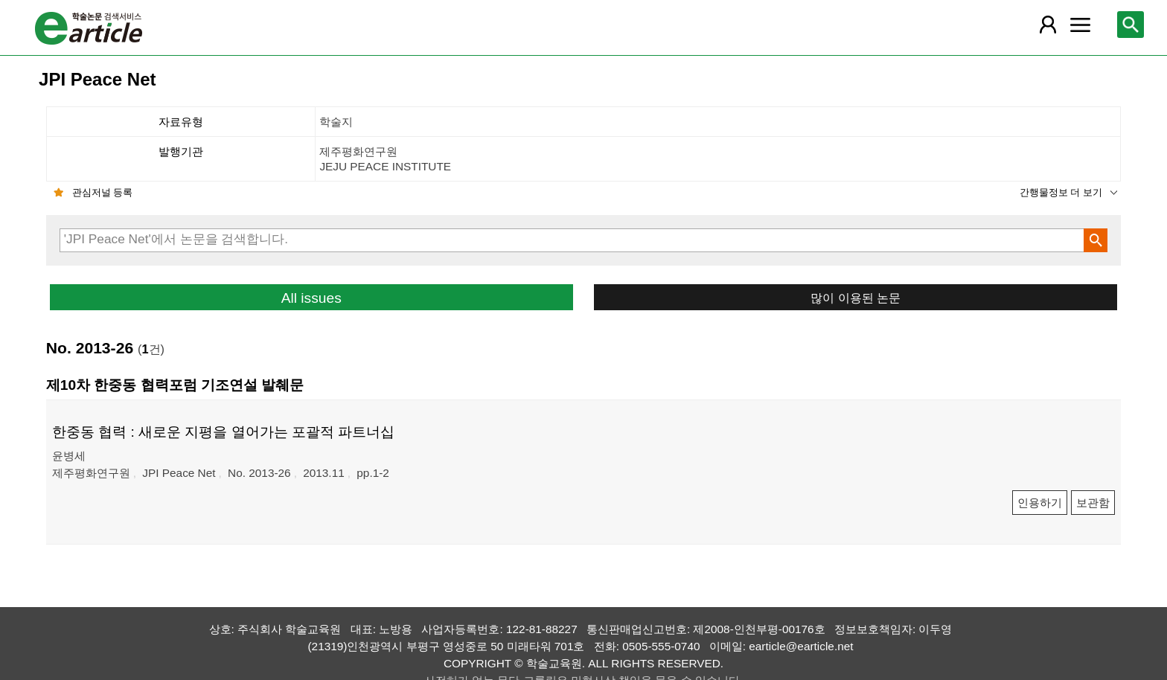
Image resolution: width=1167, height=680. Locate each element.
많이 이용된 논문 (855, 297)
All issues (311, 298)
